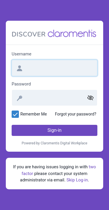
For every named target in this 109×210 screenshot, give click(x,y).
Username (21, 54)
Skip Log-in (77, 180)
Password (21, 84)
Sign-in (54, 130)
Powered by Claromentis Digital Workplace (54, 143)
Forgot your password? (75, 114)
